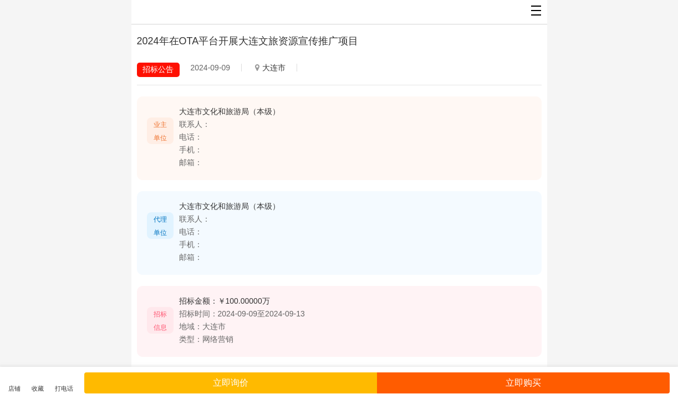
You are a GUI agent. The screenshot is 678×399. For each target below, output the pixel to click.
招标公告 (158, 69)
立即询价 (230, 382)
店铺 (14, 388)
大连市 (270, 67)
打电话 (64, 388)
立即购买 (523, 382)
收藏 (38, 388)
